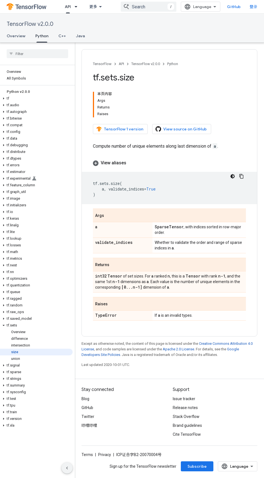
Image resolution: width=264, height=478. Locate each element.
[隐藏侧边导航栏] (67, 468)
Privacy (104, 454)
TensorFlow (102, 64)
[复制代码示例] (241, 176)
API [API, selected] (68, 6)
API (121, 64)
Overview (16, 35)
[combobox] (148, 7)
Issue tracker (184, 399)
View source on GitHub (181, 129)
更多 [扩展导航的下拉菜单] (93, 6)
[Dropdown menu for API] (77, 6)
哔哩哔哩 (89, 425)
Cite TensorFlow (187, 434)
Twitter (88, 416)
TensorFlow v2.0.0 (30, 24)
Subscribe (197, 466)
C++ (62, 35)
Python (172, 64)
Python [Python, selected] (41, 35)
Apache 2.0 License (178, 349)
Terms (87, 454)
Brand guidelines (187, 425)
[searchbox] (37, 53)
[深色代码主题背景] (232, 176)
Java (80, 35)
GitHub (234, 6)
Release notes (185, 407)
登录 (253, 6)
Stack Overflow (186, 416)
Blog (85, 399)
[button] (36, 98)
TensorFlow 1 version (119, 129)
